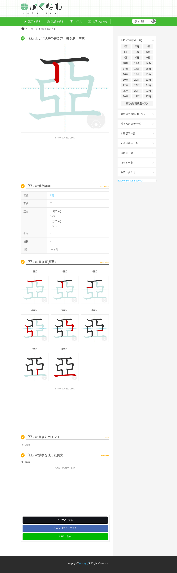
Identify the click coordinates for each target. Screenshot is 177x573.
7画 (125, 57)
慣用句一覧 (127, 153)
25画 (125, 90)
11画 (137, 63)
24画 (148, 85)
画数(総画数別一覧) (137, 103)
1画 (125, 46)
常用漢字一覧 (128, 133)
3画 (148, 46)
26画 (137, 90)
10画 (125, 63)
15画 (148, 68)
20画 (137, 79)
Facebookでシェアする (65, 528)
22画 (125, 85)
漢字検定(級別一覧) (131, 123)
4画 (125, 52)
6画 (148, 52)
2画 (137, 46)
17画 (137, 74)
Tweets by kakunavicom (131, 180)
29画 (137, 96)
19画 (125, 79)
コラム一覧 (127, 162)
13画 (125, 68)
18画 (148, 74)
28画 (125, 96)
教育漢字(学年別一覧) (133, 114)
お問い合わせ (128, 172)
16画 (125, 74)
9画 (148, 57)
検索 (153, 21)
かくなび (84, 563)
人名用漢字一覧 (129, 143)
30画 (148, 96)
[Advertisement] (65, 158)
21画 (148, 79)
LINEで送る (65, 536)
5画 (137, 52)
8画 (52, 195)
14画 (137, 68)
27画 (148, 90)
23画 (137, 85)
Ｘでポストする (65, 520)
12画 (148, 63)
